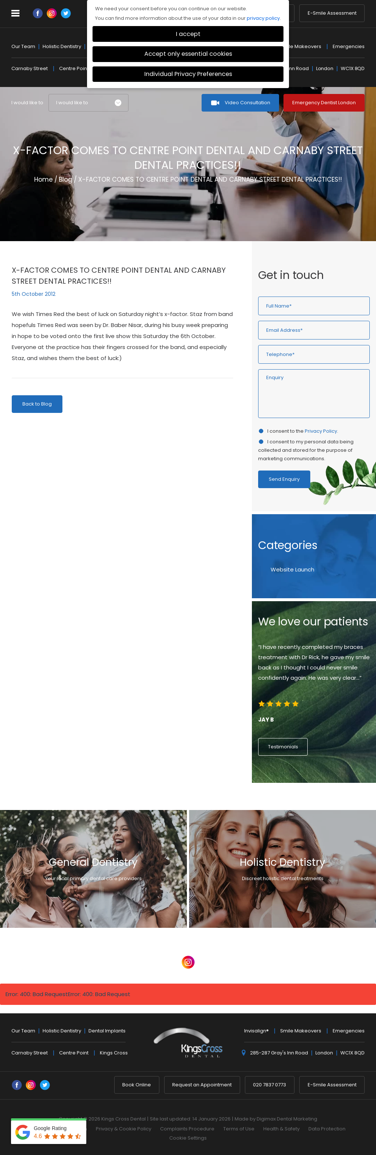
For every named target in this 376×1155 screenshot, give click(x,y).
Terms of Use (238, 1128)
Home (43, 179)
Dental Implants (107, 1030)
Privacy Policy (321, 431)
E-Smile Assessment (332, 13)
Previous (341, 219)
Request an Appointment (202, 1084)
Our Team (23, 46)
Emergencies (349, 46)
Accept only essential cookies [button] (188, 54)
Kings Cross (114, 1052)
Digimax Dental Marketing (287, 1118)
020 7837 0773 (269, 1084)
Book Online (136, 1084)
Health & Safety (281, 1128)
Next (359, 219)
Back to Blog (37, 403)
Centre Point (73, 68)
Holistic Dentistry (62, 46)
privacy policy (263, 18)
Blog (65, 179)
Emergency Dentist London (324, 102)
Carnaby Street (29, 68)
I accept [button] (188, 34)
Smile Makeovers (300, 46)
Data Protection (327, 1128)
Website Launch (292, 569)
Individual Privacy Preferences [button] (188, 74)
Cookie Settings (188, 1137)
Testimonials (283, 746)
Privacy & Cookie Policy (123, 1128)
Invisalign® (256, 1030)
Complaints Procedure (187, 1128)
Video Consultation (247, 102)
